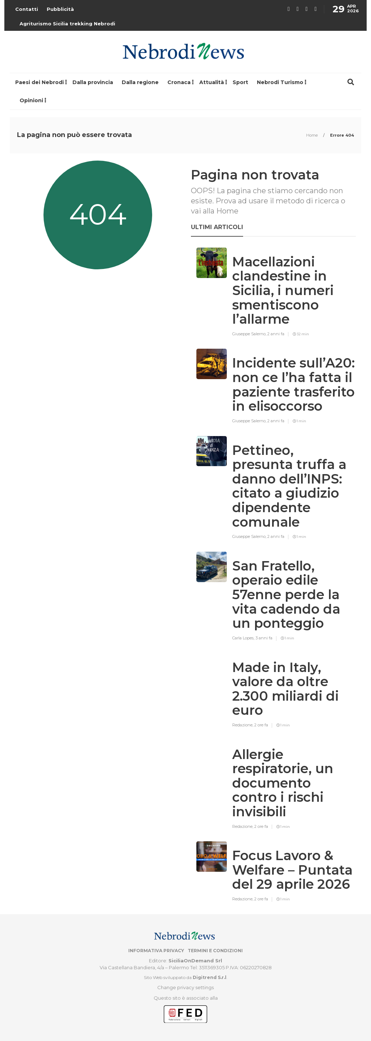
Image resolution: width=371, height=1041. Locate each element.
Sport (240, 82)
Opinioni (31, 100)
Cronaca (179, 82)
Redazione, (243, 724)
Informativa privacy (156, 950)
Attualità (211, 82)
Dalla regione (140, 82)
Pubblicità (60, 9)
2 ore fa (261, 724)
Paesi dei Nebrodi (39, 82)
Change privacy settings (185, 987)
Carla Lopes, (243, 637)
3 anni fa (263, 637)
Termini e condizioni (215, 950)
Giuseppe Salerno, (249, 333)
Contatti (26, 9)
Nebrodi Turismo (280, 82)
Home (312, 135)
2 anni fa (275, 333)
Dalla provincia (92, 82)
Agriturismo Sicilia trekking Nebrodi (67, 23)
